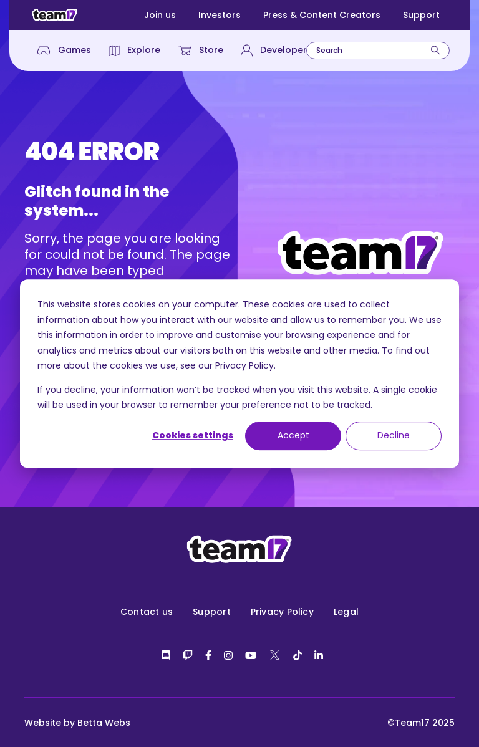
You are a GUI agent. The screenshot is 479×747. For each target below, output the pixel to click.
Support (421, 15)
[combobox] (378, 50)
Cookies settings (192, 436)
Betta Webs (103, 722)
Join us (160, 15)
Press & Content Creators (321, 15)
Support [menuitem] (212, 611)
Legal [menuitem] (346, 611)
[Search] (435, 50)
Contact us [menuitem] (146, 611)
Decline (393, 436)
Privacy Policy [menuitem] (282, 611)
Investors (219, 15)
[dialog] (239, 373)
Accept (293, 436)
